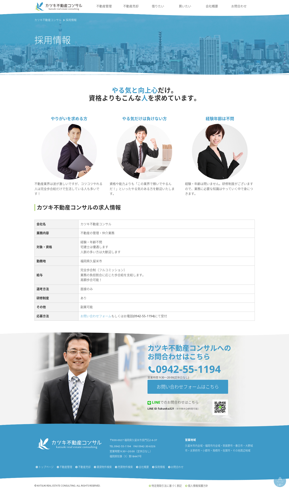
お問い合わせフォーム (95, 316)
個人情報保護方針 (198, 485)
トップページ (46, 467)
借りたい (158, 6)
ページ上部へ (279, 483)
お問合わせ (239, 6)
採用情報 (160, 467)
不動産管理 (104, 6)
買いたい (185, 6)
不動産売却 (131, 6)
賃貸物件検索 (104, 467)
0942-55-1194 (188, 369)
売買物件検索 (125, 467)
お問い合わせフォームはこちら (188, 387)
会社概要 (212, 6)
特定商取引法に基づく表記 (167, 485)
